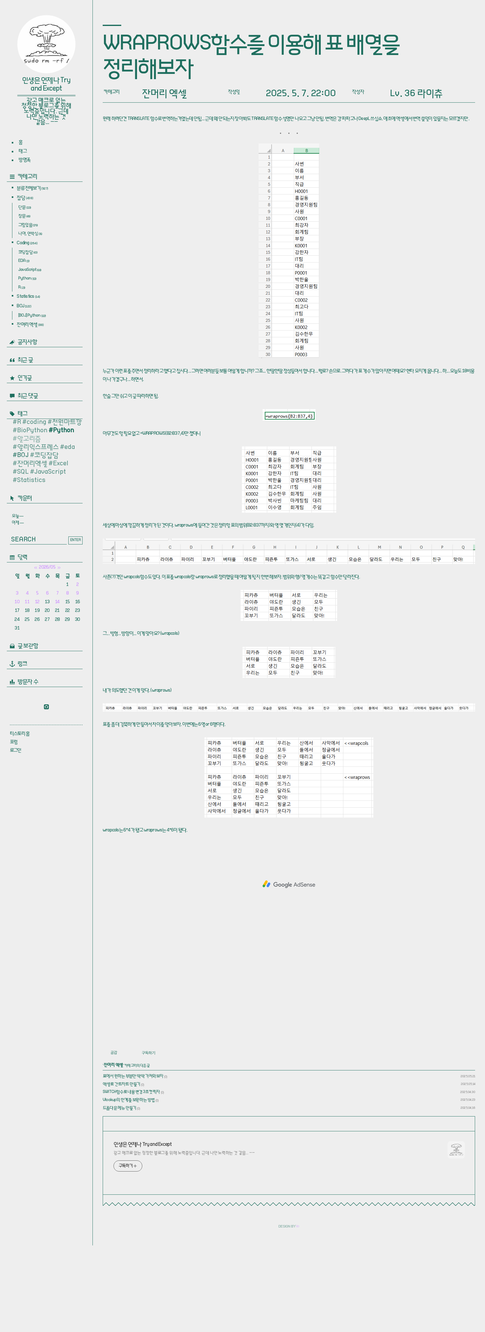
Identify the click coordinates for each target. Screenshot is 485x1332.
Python (27, 279)
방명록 (24, 160)
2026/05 (47, 567)
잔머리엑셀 (32, 464)
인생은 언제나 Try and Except (46, 85)
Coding (27, 244)
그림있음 (28, 225)
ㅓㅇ (297, 1313)
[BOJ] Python (32, 316)
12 (37, 602)
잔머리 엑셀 (30, 325)
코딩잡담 (27, 253)
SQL (23, 472)
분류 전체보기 (32, 189)
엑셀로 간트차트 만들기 (121, 1171)
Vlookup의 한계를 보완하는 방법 (129, 1187)
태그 (22, 151)
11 (27, 602)
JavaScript (29, 270)
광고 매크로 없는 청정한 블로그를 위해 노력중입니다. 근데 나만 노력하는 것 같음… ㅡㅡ (184, 1239)
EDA (24, 261)
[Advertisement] (288, 152)
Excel (60, 464)
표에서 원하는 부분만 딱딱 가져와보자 (133, 1163)
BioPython (32, 431)
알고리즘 (29, 439)
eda (69, 448)
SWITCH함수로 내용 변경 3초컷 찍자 (131, 1178)
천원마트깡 (67, 423)
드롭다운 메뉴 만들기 (119, 1195)
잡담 (25, 198)
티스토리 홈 (19, 734)
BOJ (24, 307)
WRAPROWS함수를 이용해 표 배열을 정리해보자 (251, 58)
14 (57, 602)
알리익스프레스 (38, 448)
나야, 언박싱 (30, 234)
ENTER (75, 540)
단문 (24, 208)
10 (17, 602)
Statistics (28, 297)
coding (36, 423)
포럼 (13, 742)
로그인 (15, 751)
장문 (24, 217)
